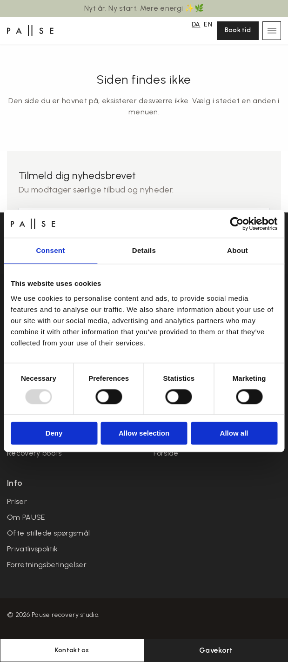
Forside (166, 453)
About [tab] (237, 250)
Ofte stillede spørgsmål (48, 533)
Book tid (238, 30)
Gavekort (216, 650)
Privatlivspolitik (32, 548)
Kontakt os (72, 650)
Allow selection (144, 433)
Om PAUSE (26, 517)
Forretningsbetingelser (47, 564)
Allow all (234, 433)
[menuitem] (196, 24)
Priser (17, 501)
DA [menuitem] (196, 24)
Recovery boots (34, 453)
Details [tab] (144, 250)
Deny (54, 433)
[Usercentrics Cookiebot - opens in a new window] (236, 224)
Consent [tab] (50, 250)
